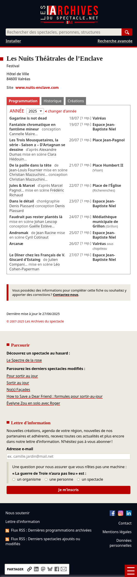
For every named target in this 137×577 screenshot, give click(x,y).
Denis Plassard (21, 205)
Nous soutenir (17, 512)
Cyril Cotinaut (36, 237)
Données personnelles (121, 543)
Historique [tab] (53, 100)
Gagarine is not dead (28, 118)
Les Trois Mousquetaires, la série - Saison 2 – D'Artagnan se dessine (37, 144)
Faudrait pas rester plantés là (35, 216)
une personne (59, 479)
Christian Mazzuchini (27, 174)
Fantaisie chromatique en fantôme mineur (32, 127)
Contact (125, 523)
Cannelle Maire (22, 133)
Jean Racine (46, 232)
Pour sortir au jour (22, 375)
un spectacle (90, 479)
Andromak (18, 232)
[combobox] (64, 32)
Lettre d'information (22, 521)
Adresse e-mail (20, 449)
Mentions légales (117, 531)
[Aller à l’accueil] (69, 23)
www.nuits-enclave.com (37, 87)
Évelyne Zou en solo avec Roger (33, 403)
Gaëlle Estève (40, 226)
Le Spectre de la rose (24, 360)
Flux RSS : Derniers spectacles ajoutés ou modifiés (42, 541)
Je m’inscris (68, 489)
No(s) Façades (18, 389)
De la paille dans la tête (30, 165)
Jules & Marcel (22, 185)
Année (17, 111)
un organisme (26, 479)
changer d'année (61, 111)
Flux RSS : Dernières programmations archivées (48, 530)
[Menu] (131, 571)
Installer (13, 40)
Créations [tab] (76, 100)
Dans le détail (21, 201)
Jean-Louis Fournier (25, 169)
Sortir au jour (18, 382)
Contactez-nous (65, 294)
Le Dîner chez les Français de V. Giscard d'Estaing (37, 257)
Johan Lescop (45, 221)
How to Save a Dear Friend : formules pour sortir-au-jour (55, 396)
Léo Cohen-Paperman (34, 267)
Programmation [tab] (23, 100)
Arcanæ (16, 243)
